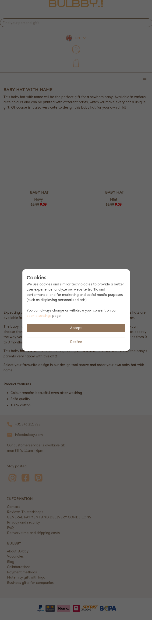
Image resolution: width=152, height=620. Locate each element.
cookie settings (39, 316)
